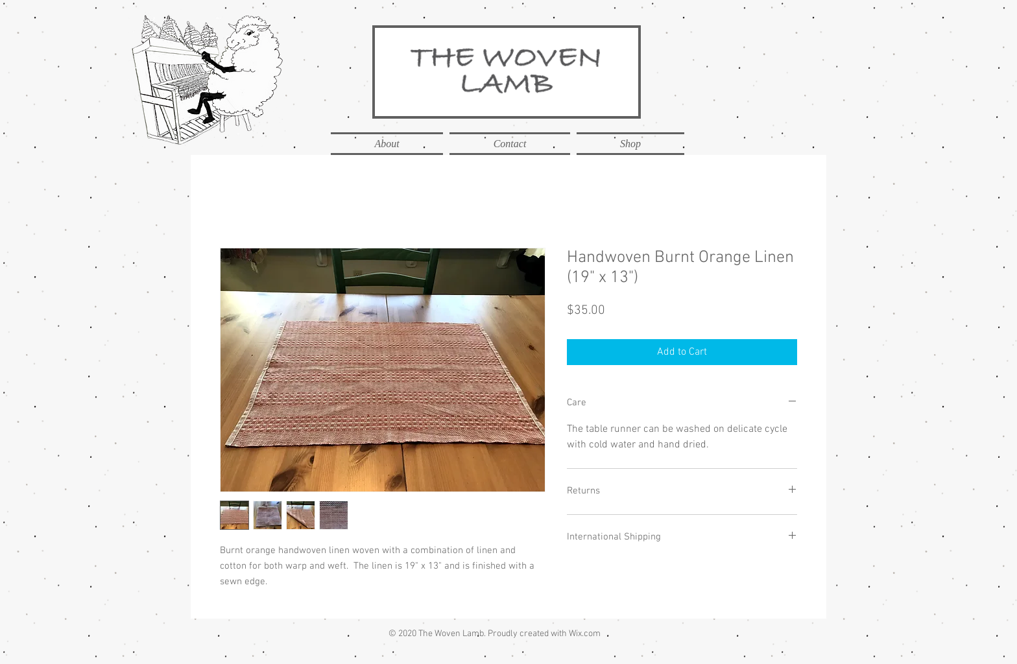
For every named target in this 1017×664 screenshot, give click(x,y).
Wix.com (585, 633)
